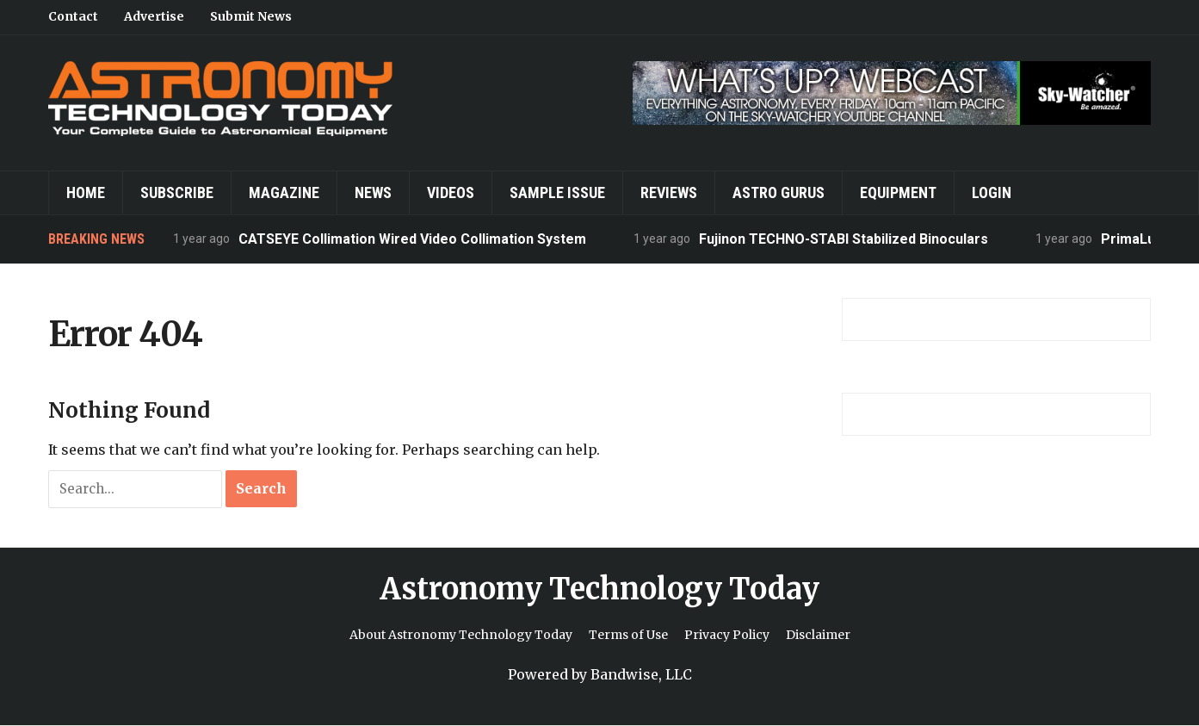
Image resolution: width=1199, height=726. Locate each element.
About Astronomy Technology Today (460, 634)
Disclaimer (818, 634)
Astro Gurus (778, 192)
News (373, 192)
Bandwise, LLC (641, 674)
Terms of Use (628, 634)
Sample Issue (557, 192)
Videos (450, 192)
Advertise (154, 16)
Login (991, 192)
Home (85, 192)
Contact (73, 16)
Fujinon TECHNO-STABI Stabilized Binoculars (843, 239)
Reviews (668, 192)
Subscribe (176, 192)
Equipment (898, 192)
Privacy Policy (726, 634)
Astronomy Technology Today (599, 589)
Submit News (251, 16)
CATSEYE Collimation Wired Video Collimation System (412, 239)
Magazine (284, 192)
